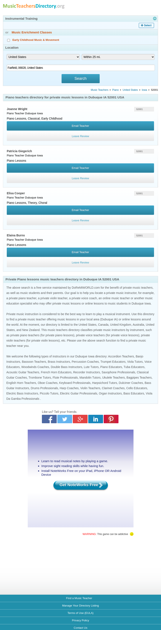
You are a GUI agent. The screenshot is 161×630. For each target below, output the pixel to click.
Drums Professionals (44, 388)
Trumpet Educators (113, 361)
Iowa (144, 89)
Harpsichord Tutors (104, 383)
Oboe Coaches (47, 383)
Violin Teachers (90, 388)
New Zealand (31, 330)
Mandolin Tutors (90, 377)
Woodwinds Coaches (35, 367)
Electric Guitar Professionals (78, 393)
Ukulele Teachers (113, 377)
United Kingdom (120, 324)
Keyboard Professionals (75, 383)
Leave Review (80, 136)
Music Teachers (99, 89)
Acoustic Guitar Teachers (22, 372)
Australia (138, 324)
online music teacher (116, 298)
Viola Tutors (135, 361)
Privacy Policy (80, 620)
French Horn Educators (56, 372)
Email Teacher (80, 125)
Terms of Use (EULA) (80, 613)
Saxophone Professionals (118, 372)
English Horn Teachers (21, 383)
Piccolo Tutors (49, 393)
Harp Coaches (69, 388)
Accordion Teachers (121, 356)
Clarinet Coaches (113, 388)
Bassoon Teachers (34, 361)
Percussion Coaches (85, 361)
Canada (103, 324)
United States (130, 89)
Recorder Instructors (86, 372)
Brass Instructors (59, 361)
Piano (115, 89)
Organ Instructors (110, 393)
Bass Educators (133, 393)
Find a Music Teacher (79, 598)
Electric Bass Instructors (22, 393)
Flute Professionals (65, 377)
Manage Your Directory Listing (80, 605)
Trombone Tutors (40, 377)
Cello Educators (136, 388)
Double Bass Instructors (66, 367)
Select (147, 25)
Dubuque (30, 113)
